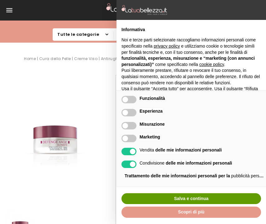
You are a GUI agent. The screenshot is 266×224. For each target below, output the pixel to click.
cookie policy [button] (211, 64)
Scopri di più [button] (191, 211)
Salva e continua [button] (191, 198)
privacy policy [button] (167, 46)
